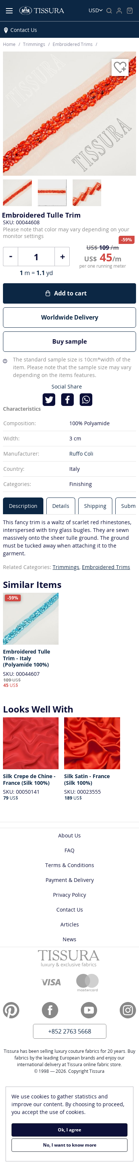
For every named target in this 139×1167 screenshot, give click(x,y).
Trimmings (66, 567)
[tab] (23, 505)
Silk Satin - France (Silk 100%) (87, 779)
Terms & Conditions (69, 865)
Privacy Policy (69, 894)
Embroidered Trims (106, 567)
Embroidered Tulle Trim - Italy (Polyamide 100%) (26, 658)
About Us (69, 835)
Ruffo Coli (81, 453)
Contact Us (23, 29)
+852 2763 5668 (69, 1031)
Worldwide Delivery (69, 317)
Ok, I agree (69, 1130)
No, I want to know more (69, 1145)
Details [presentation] (60, 505)
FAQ (69, 850)
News (69, 939)
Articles (69, 924)
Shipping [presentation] (95, 505)
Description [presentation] (23, 505)
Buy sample (69, 341)
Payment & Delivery (70, 879)
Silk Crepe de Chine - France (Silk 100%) (29, 779)
